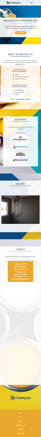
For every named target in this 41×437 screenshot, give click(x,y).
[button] (4, 209)
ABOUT (20, 417)
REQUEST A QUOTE (20, 425)
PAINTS (20, 421)
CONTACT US (20, 433)
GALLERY (20, 429)
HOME (20, 413)
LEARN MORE (20, 33)
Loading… (20, 333)
